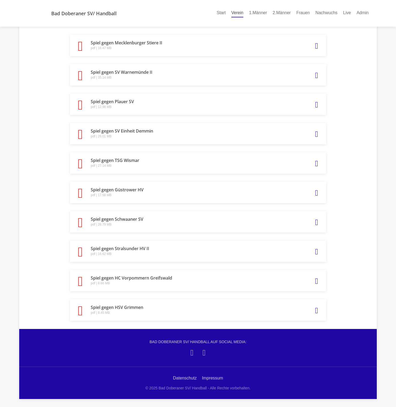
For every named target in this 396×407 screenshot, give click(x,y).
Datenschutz (185, 378)
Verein (237, 12)
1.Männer (258, 12)
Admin (363, 12)
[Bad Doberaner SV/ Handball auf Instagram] (204, 352)
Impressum (212, 378)
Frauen (303, 12)
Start (221, 12)
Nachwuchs (326, 12)
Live (347, 12)
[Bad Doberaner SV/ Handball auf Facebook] (192, 352)
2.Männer (282, 12)
